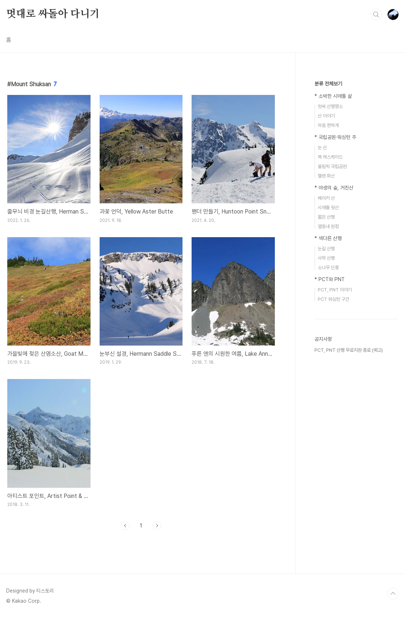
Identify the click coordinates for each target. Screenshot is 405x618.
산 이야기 (326, 116)
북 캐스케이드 (330, 157)
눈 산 (322, 147)
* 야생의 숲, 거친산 (333, 188)
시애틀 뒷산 (328, 207)
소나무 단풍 (328, 267)
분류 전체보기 (328, 84)
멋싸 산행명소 (330, 106)
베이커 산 (326, 198)
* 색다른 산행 (328, 238)
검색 (376, 14)
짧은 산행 (326, 217)
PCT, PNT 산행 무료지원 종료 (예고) (348, 350)
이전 (125, 525)
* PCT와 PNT (329, 279)
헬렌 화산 (326, 176)
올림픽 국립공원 (332, 166)
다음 (156, 525)
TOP (393, 593)
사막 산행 (326, 258)
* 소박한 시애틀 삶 (333, 96)
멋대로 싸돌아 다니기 (53, 14)
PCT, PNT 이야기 (335, 289)
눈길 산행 (326, 248)
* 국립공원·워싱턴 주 (335, 137)
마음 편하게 (328, 125)
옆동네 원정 (328, 226)
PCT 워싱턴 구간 (333, 299)
